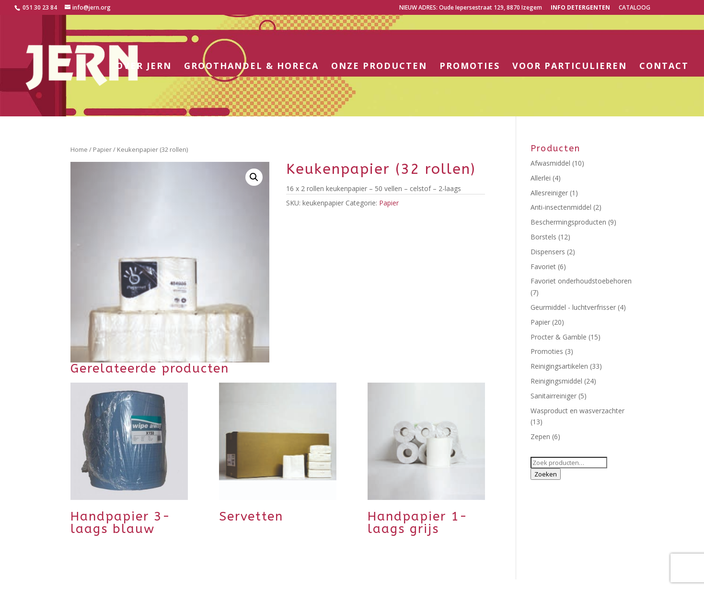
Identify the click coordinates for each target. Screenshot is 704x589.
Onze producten (379, 66)
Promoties (469, 66)
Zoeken (545, 474)
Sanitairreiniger (554, 395)
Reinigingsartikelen (559, 366)
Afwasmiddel (550, 163)
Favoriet (543, 266)
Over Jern (144, 66)
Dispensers (548, 251)
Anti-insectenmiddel (561, 207)
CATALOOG (634, 8)
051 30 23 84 (39, 7)
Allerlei (541, 177)
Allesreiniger (549, 192)
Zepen (540, 436)
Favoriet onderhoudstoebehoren (581, 280)
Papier (102, 149)
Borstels (543, 236)
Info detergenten (580, 8)
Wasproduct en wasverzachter (577, 410)
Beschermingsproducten (568, 222)
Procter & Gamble (559, 336)
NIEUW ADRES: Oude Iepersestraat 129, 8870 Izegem (470, 8)
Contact (664, 66)
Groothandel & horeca (251, 66)
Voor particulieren (569, 66)
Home (79, 149)
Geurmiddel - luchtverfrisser (573, 307)
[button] (254, 177)
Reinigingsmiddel (556, 380)
